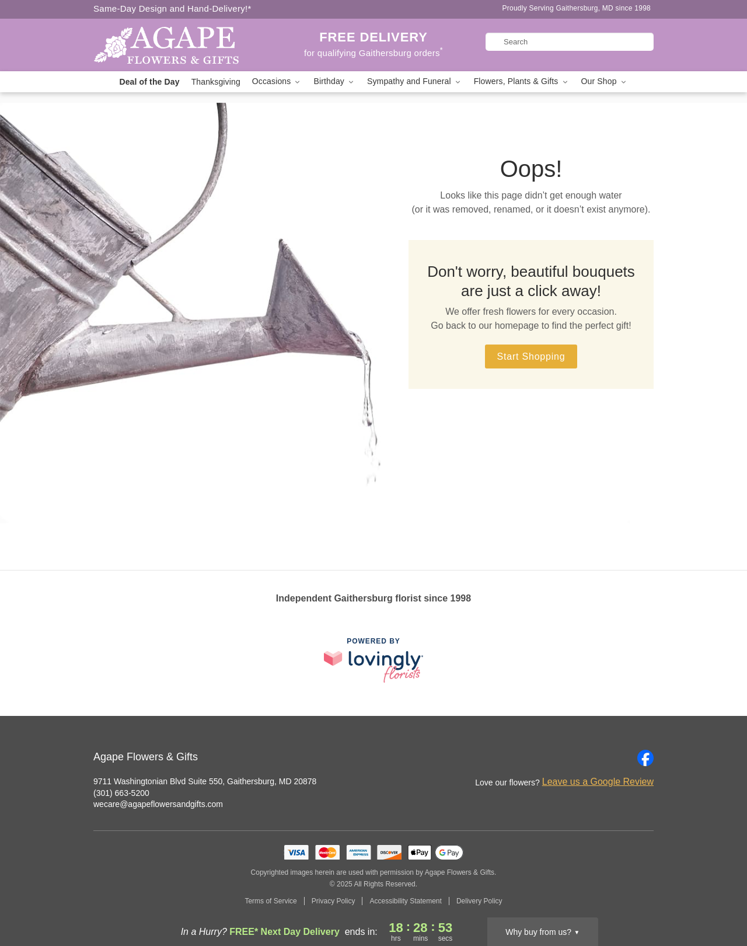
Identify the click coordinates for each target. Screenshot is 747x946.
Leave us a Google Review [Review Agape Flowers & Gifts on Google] (598, 782)
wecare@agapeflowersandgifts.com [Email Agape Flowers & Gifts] (158, 804)
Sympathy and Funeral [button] (414, 81)
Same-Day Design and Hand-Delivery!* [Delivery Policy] (172, 8)
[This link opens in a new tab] (373, 660)
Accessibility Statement (405, 901)
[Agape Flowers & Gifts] (177, 45)
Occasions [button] (277, 81)
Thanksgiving (215, 81)
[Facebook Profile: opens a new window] (645, 758)
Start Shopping (531, 356)
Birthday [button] (334, 81)
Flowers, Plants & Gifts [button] (522, 81)
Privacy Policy (333, 901)
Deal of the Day (149, 81)
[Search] (570, 42)
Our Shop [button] (604, 81)
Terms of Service (270, 901)
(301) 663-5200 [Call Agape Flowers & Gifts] (121, 793)
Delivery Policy (479, 901)
